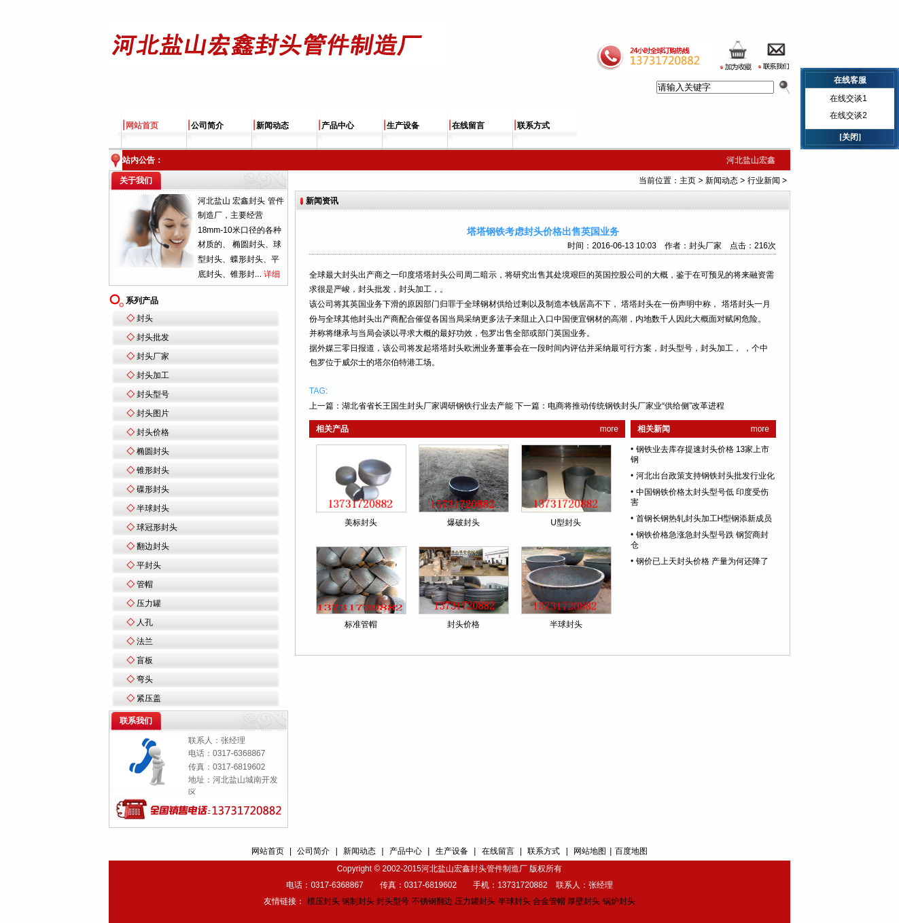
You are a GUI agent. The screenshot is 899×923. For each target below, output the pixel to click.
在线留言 (468, 125)
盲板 (145, 660)
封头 (145, 318)
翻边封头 (153, 546)
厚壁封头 (583, 901)
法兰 (145, 641)
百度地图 (631, 851)
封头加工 (153, 375)
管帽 (145, 584)
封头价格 (153, 432)
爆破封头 (463, 522)
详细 (272, 274)
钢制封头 (358, 901)
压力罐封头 (475, 901)
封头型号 (153, 394)
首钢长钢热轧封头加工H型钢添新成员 (704, 518)
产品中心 (337, 125)
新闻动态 (272, 125)
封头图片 (153, 413)
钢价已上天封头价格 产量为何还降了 (702, 561)
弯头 (145, 679)
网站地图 (590, 851)
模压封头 (323, 901)
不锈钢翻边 (432, 901)
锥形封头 (153, 470)
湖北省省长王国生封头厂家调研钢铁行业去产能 (427, 406)
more (609, 429)
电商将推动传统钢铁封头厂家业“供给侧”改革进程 (636, 406)
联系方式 (533, 125)
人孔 (145, 622)
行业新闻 (763, 180)
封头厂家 (153, 356)
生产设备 (403, 125)
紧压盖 (149, 698)
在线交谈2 (848, 115)
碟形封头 (153, 489)
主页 (688, 180)
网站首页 (142, 125)
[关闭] (850, 137)
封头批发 (153, 337)
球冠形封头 (157, 527)
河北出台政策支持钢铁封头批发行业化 (705, 476)
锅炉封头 (619, 901)
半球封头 (153, 508)
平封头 (149, 565)
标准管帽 (361, 624)
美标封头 (361, 522)
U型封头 (565, 522)
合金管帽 (549, 901)
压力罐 (149, 603)
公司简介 (207, 125)
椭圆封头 (153, 451)
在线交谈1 (848, 98)
